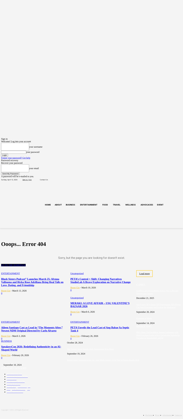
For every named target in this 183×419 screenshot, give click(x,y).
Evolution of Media (144, 318)
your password (32, 152)
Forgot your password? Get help (15, 158)
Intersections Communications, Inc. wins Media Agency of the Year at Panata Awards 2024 (103, 360)
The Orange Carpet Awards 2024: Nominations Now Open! (90, 349)
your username (36, 147)
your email (34, 168)
